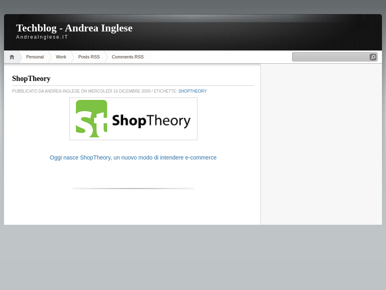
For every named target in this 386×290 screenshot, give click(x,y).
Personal (35, 56)
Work (61, 56)
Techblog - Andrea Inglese (74, 28)
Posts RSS (89, 56)
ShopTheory (31, 79)
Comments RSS (128, 56)
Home (13, 57)
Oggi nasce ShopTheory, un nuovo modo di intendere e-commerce (133, 157)
